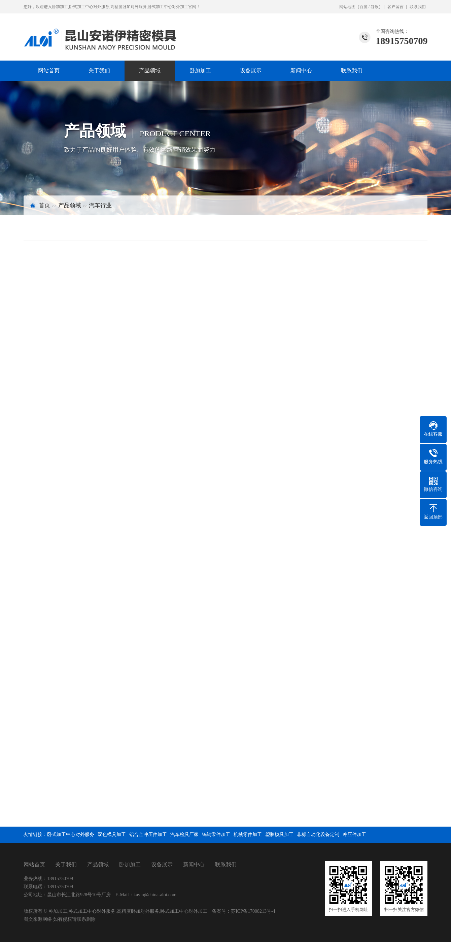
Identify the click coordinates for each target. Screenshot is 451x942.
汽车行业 (100, 205)
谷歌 (375, 6)
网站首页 (49, 70)
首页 (44, 205)
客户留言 (395, 6)
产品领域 (150, 70)
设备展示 (251, 70)
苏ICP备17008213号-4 (253, 911)
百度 (363, 6)
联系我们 (418, 6)
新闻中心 (301, 70)
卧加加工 (200, 70)
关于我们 (99, 70)
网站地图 (347, 6)
